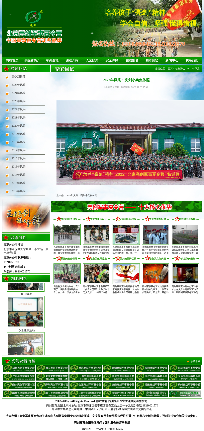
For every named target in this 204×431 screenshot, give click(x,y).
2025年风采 (19, 84)
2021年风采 (19, 117)
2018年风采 (19, 142)
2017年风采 (19, 150)
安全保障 (112, 60)
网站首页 (12, 60)
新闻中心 (171, 60)
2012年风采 (19, 191)
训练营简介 (32, 60)
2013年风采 (19, 182)
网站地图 (86, 429)
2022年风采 (19, 109)
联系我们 (191, 60)
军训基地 (52, 60)
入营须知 (92, 60)
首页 (170, 68)
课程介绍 (72, 60)
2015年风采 (19, 166)
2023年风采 (19, 101)
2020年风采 (19, 125)
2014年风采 (19, 174)
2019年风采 (19, 133)
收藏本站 (195, 361)
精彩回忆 (152, 60)
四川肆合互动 (115, 429)
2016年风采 (19, 158)
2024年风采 (19, 93)
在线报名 (132, 60)
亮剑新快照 (19, 76)
